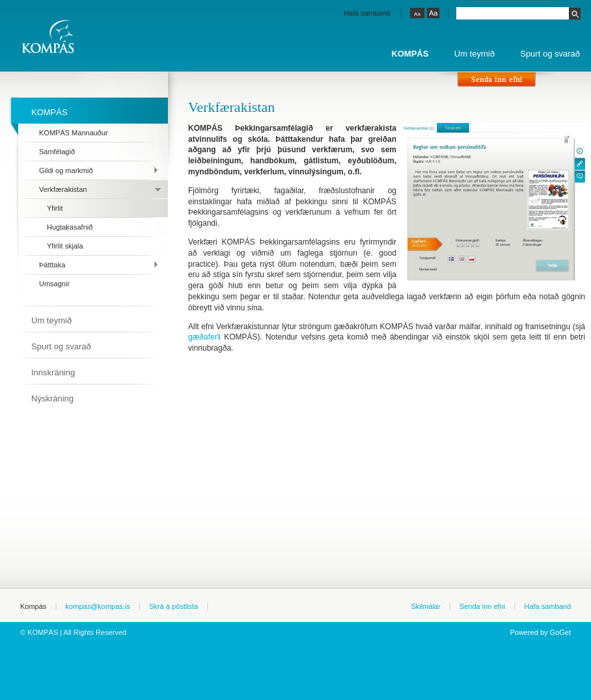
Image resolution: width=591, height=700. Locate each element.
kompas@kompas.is (98, 606)
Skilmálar (425, 606)
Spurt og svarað (550, 54)
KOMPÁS (409, 54)
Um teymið (474, 54)
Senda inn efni (482, 606)
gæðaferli (204, 337)
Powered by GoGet (540, 632)
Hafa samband (367, 13)
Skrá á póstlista (173, 606)
